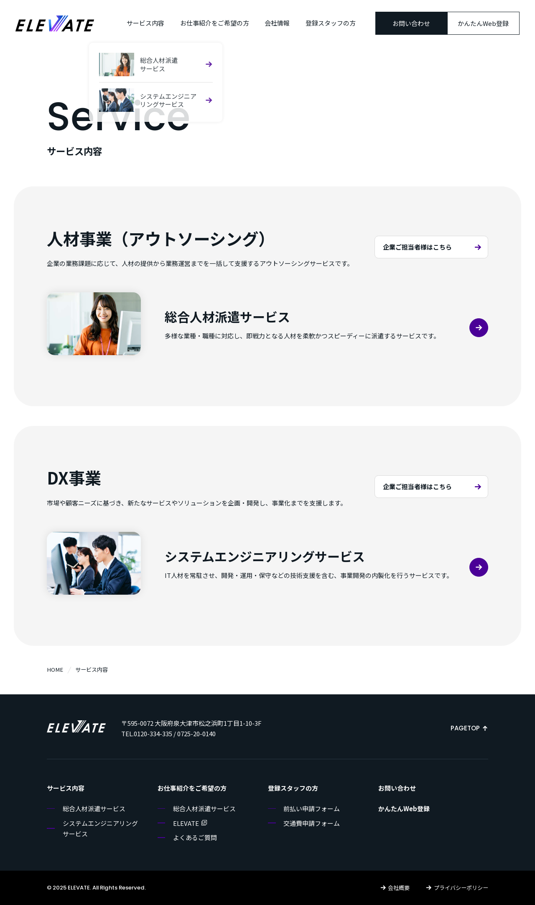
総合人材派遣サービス (94, 808)
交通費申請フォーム (311, 823)
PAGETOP (469, 728)
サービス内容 (145, 22)
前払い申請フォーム (311, 808)
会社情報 (277, 22)
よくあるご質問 (195, 837)
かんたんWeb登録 (483, 23)
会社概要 (395, 888)
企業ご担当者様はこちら (433, 246)
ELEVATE (190, 823)
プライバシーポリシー (456, 888)
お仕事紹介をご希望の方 (214, 22)
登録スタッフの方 (331, 22)
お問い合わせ (411, 23)
